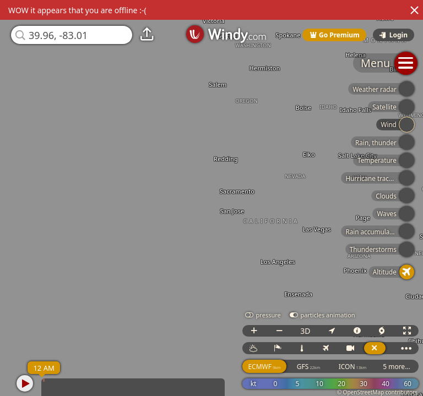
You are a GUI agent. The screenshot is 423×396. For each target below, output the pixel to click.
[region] (211, 198)
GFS (308, 366)
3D (305, 331)
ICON (353, 366)
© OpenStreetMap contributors (377, 392)
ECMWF (264, 366)
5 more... (396, 366)
